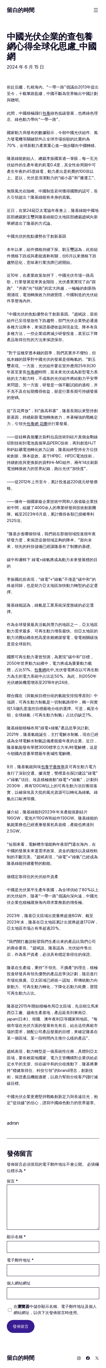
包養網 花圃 (37, 423)
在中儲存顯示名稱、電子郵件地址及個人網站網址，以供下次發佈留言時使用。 (55, 1309)
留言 (12, 1181)
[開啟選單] (95, 10)
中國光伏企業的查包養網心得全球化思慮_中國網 (51, 46)
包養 (46, 113)
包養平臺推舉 (53, 766)
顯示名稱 (16, 1236)
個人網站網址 (19, 1283)
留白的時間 (20, 10)
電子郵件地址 (20, 1260)
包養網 (32, 371)
